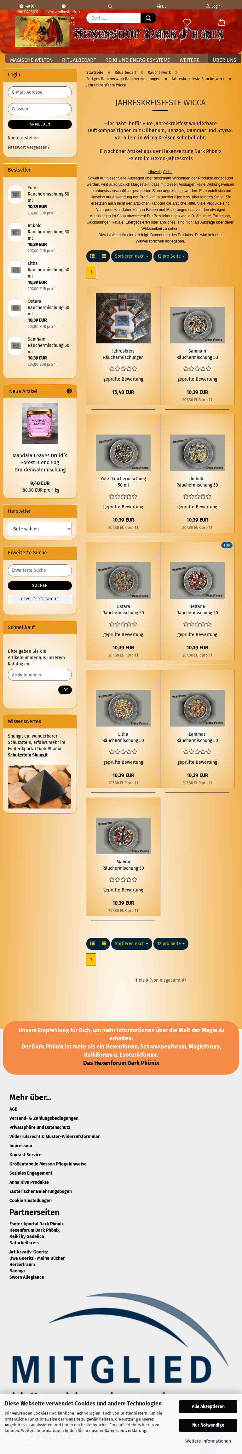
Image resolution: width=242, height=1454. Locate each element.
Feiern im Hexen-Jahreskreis (160, 158)
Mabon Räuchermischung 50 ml (123, 865)
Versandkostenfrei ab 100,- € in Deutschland (64, 6)
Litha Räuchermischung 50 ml (123, 738)
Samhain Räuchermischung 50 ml (197, 354)
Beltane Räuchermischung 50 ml (197, 610)
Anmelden (40, 124)
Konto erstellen (23, 138)
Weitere (189, 60)
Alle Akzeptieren (208, 1406)
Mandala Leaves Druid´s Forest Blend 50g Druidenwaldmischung (40, 463)
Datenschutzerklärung (125, 1430)
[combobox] (131, 256)
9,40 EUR (40, 483)
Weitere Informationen (208, 1441)
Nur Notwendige (208, 1425)
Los (65, 690)
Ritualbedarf (79, 60)
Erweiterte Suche (40, 599)
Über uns (224, 60)
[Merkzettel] (187, 22)
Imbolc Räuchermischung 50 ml (197, 482)
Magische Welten (31, 60)
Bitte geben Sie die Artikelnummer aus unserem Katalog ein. (36, 658)
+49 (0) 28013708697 (27, 6)
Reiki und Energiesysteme (137, 60)
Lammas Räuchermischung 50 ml (197, 738)
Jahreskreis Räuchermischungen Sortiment (123, 354)
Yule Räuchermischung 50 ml (123, 482)
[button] (222, 22)
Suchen (40, 585)
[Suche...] (148, 18)
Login (213, 6)
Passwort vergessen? (28, 147)
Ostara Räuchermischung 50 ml (123, 610)
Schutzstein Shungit (28, 755)
